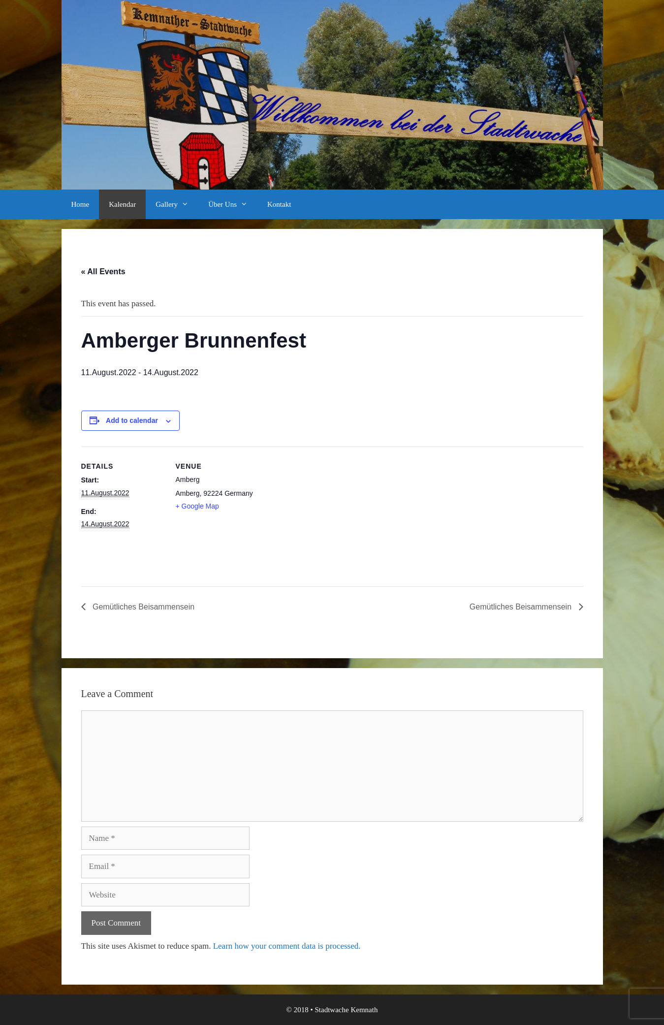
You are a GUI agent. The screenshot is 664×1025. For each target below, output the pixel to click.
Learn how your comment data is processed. (287, 946)
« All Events (103, 271)
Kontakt (279, 204)
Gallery (177, 204)
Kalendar (122, 204)
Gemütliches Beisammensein (143, 607)
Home (80, 204)
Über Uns (232, 204)
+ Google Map (197, 506)
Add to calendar (132, 420)
